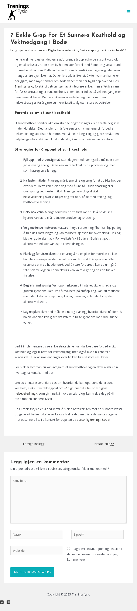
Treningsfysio (24, 86)
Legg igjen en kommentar (27, 50)
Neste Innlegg (106, 444)
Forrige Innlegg (32, 444)
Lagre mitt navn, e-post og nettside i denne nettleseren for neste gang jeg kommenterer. (94, 554)
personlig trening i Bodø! (93, 420)
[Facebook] (2, 602)
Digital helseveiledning (63, 50)
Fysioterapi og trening (94, 50)
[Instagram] (8, 602)
